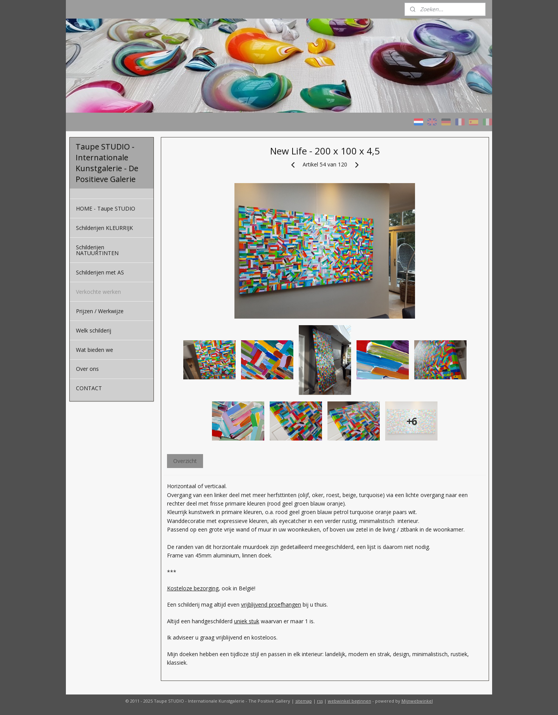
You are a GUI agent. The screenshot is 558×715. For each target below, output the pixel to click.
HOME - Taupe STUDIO (105, 208)
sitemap (303, 701)
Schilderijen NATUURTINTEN (97, 250)
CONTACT (89, 388)
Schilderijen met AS (100, 272)
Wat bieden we (94, 349)
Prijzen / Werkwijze (100, 311)
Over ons (87, 368)
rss (320, 701)
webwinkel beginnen (349, 701)
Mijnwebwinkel (417, 701)
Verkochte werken (98, 291)
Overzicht (184, 461)
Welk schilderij (93, 330)
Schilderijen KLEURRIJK (104, 227)
